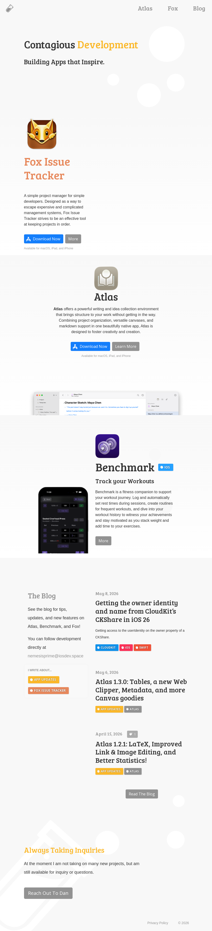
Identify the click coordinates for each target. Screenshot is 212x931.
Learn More (125, 346)
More (73, 238)
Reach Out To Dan (48, 893)
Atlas (145, 8)
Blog (199, 8)
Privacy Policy (158, 923)
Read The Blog (142, 794)
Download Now (46, 238)
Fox (173, 8)
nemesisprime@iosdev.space (56, 656)
